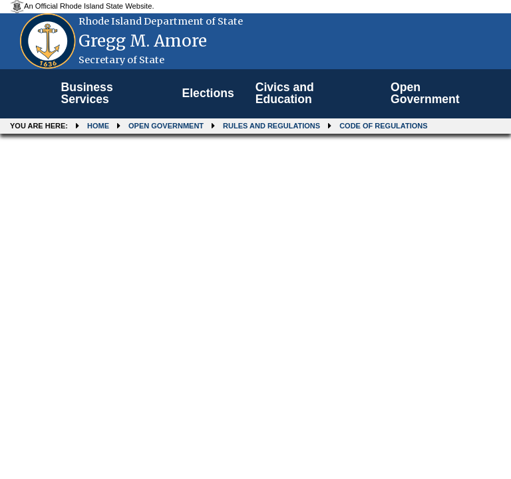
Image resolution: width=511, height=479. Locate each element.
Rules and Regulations (271, 126)
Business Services (86, 93)
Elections (208, 93)
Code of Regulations (383, 126)
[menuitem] (110, 94)
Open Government (425, 93)
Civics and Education (285, 93)
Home (98, 126)
